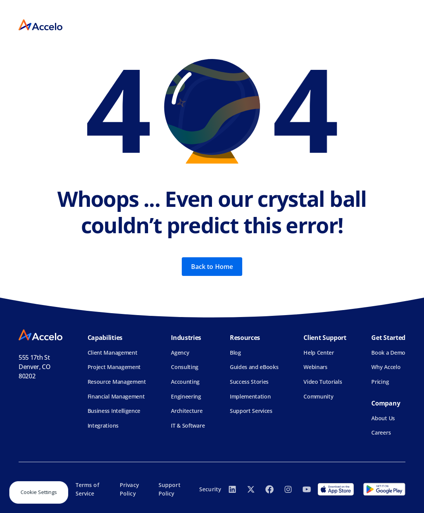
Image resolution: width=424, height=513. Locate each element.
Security (210, 489)
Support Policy (170, 489)
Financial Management (116, 396)
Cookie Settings (39, 492)
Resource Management (117, 381)
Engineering (186, 396)
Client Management (113, 352)
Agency (180, 352)
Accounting (185, 381)
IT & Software (188, 425)
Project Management (114, 367)
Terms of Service (87, 489)
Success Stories (249, 381)
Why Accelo (385, 367)
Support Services (251, 410)
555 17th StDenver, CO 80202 (35, 366)
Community (318, 396)
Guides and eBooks (254, 367)
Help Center (318, 352)
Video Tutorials (322, 381)
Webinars (315, 367)
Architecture (186, 410)
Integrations (103, 425)
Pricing (380, 381)
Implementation (250, 396)
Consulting (184, 367)
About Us (383, 418)
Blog (235, 352)
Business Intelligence (114, 410)
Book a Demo (388, 352)
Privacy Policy (129, 489)
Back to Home (212, 266)
